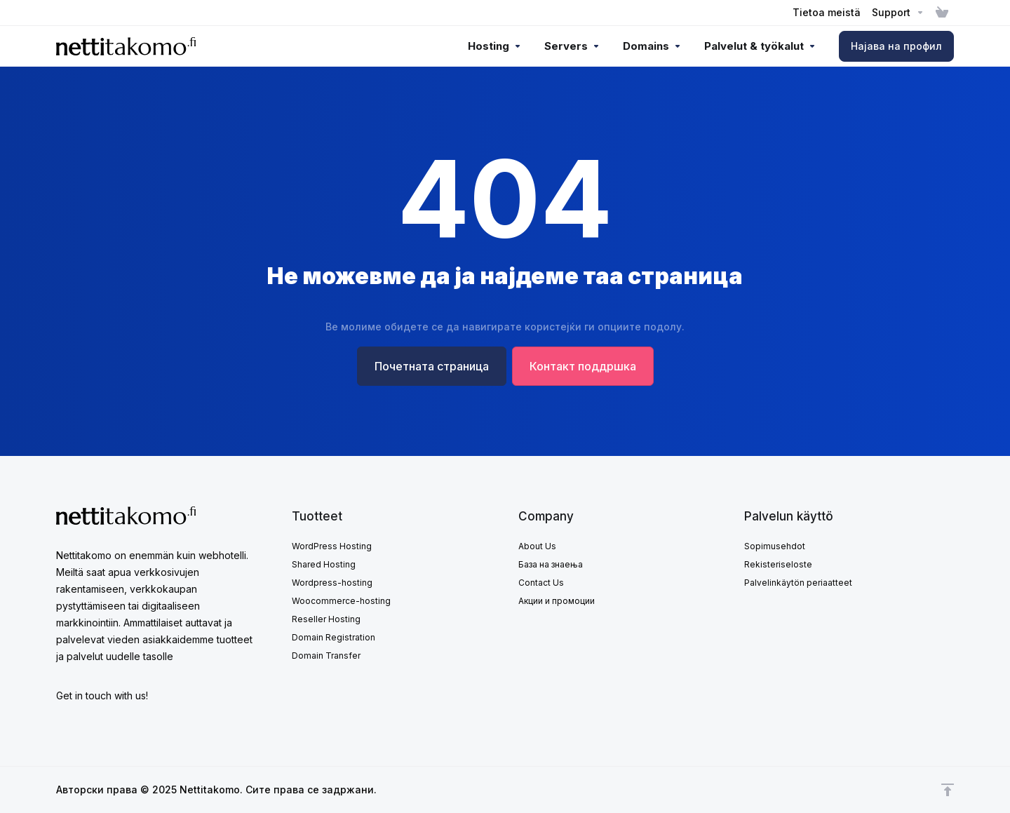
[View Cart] (942, 12)
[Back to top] (947, 790)
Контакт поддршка (583, 366)
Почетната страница (432, 366)
